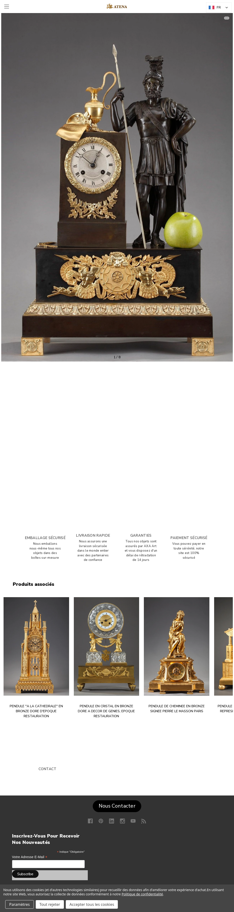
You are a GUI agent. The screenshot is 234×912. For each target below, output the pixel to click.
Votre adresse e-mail (29, 857)
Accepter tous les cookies (92, 904)
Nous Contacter (117, 806)
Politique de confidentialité (142, 894)
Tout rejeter (50, 904)
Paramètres (19, 904)
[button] (117, 805)
